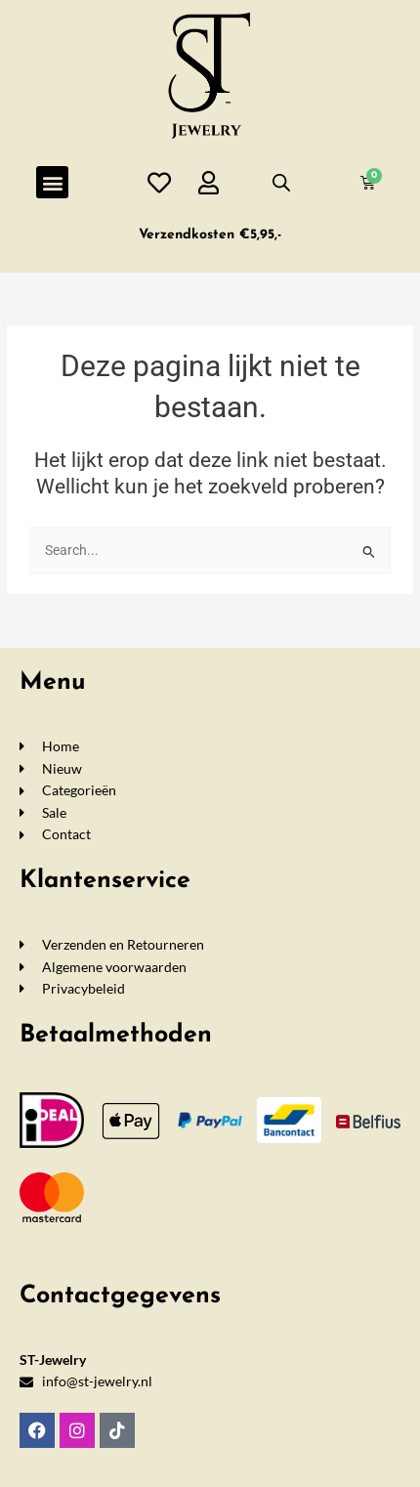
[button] (52, 182)
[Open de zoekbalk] (281, 182)
